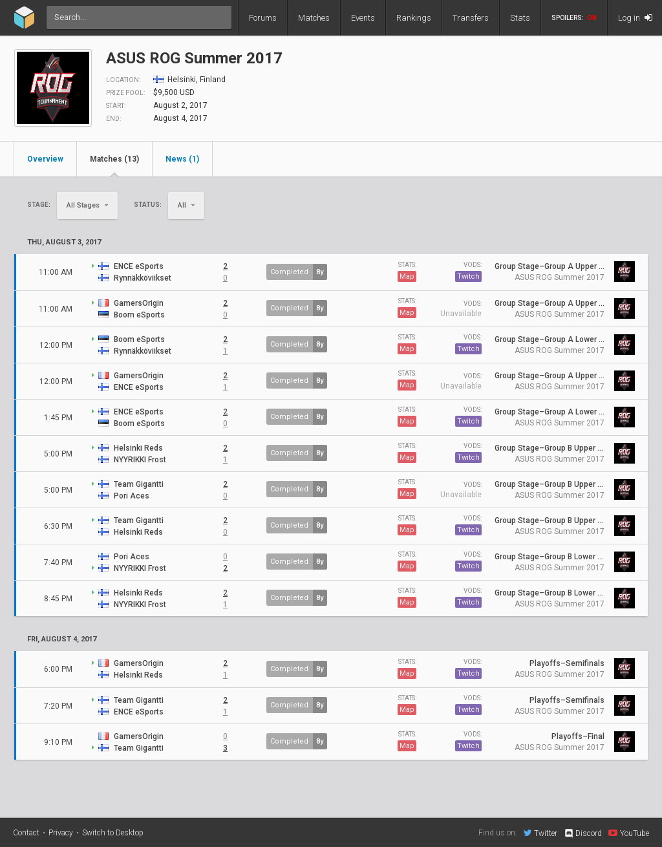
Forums (263, 18)
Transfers (471, 18)
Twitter (540, 832)
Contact (26, 833)
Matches (314, 18)
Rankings (413, 18)
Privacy (60, 833)
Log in (635, 18)
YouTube (628, 832)
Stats (520, 18)
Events (363, 18)
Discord (583, 833)
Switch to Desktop (113, 833)
